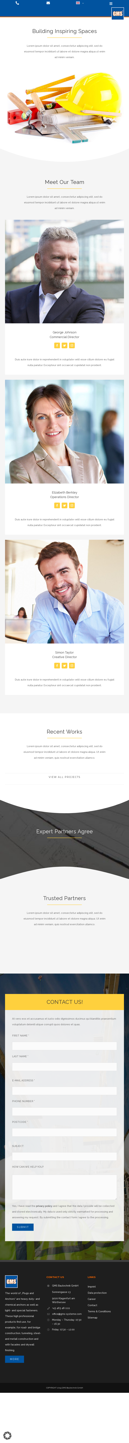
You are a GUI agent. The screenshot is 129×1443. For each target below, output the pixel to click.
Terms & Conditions (99, 1311)
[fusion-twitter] (64, 345)
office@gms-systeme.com (67, 1314)
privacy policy (44, 1206)
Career (92, 1299)
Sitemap (92, 1317)
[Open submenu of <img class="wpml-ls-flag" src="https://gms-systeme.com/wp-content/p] (82, 3)
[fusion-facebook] (57, 345)
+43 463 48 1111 (61, 1308)
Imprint (92, 1286)
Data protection (97, 1292)
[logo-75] (117, 8)
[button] (7, 1435)
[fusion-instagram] (72, 345)
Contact (92, 1305)
